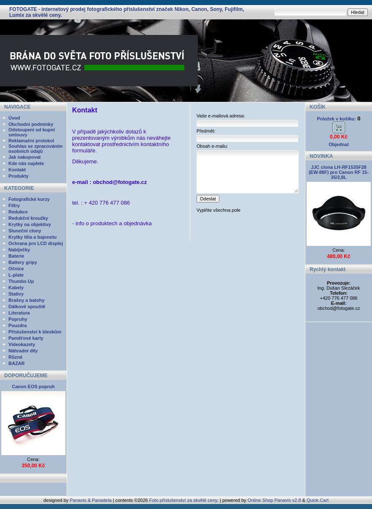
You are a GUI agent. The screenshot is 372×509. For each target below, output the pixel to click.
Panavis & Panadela (91, 500)
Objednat (339, 144)
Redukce (18, 211)
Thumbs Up (21, 281)
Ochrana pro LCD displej (35, 243)
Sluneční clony (24, 230)
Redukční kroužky (28, 218)
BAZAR (16, 363)
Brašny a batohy (26, 300)
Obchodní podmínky (30, 124)
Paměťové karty (25, 338)
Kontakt (17, 169)
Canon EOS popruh (33, 386)
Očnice (16, 268)
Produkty (18, 176)
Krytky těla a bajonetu (32, 237)
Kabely (16, 287)
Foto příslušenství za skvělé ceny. (183, 500)
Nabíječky (19, 249)
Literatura (19, 312)
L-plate (16, 274)
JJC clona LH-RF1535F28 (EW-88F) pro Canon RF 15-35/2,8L (339, 172)
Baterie (16, 255)
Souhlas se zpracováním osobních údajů (35, 149)
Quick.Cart (318, 500)
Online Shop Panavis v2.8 (274, 500)
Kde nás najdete (26, 163)
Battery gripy (22, 262)
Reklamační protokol (31, 140)
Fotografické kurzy (29, 199)
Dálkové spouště (26, 306)
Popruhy (17, 319)
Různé (15, 357)
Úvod (14, 117)
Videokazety (21, 344)
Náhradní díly (23, 350)
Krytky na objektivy (29, 224)
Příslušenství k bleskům (34, 331)
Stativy (16, 293)
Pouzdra (17, 325)
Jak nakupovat (24, 157)
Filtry (14, 205)
